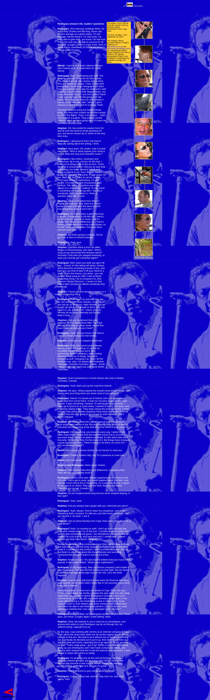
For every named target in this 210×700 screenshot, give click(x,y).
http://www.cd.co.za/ (115, 47)
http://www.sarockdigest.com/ (118, 49)
